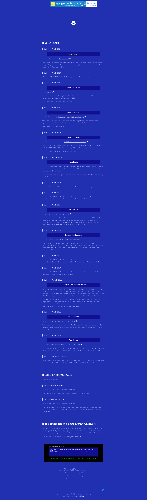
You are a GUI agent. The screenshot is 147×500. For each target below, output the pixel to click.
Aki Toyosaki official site (65, 321)
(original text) (73, 437)
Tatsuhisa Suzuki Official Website (71, 117)
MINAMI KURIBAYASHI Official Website (64, 240)
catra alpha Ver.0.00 (53, 399)
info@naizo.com (78, 496)
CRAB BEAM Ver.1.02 (52, 386)
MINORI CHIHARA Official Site (75, 142)
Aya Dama (77, 344)
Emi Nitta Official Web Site (58, 214)
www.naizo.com (67, 496)
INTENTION (48, 92)
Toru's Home (63, 59)
